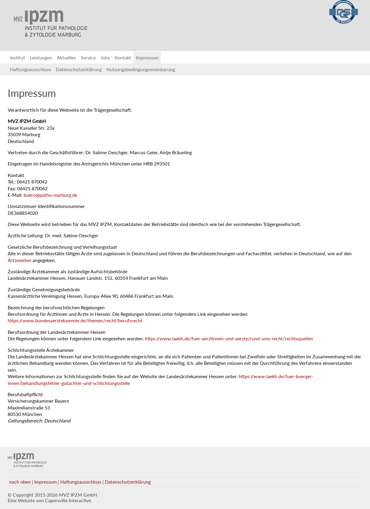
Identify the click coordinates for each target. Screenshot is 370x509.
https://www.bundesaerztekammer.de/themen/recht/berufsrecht (75, 320)
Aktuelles (66, 57)
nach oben (20, 481)
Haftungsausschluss (30, 69)
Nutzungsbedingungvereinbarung (140, 69)
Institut (17, 57)
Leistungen (41, 57)
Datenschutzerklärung (79, 69)
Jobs (105, 57)
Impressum (147, 57)
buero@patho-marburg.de (50, 195)
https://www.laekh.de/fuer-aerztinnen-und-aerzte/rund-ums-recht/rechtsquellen (229, 338)
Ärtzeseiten (19, 260)
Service (88, 57)
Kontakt (123, 57)
